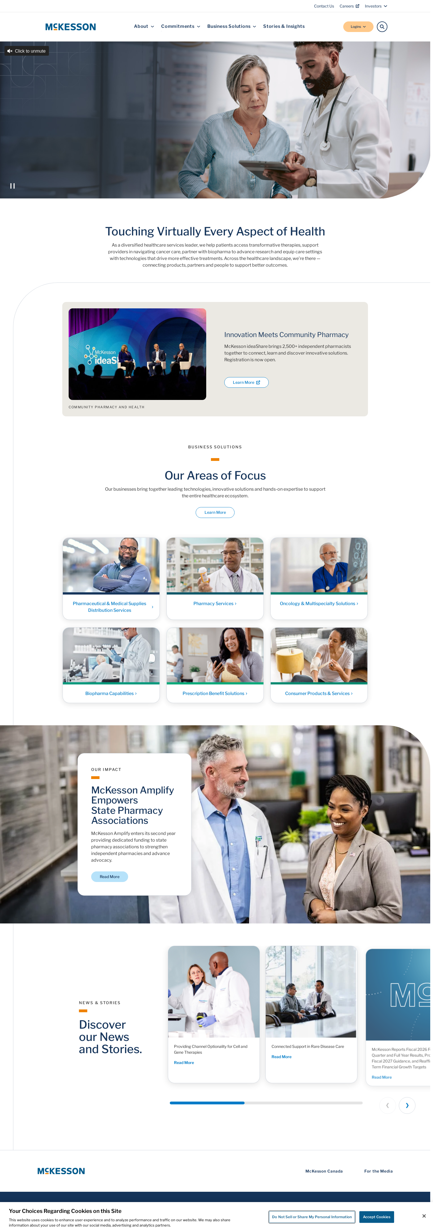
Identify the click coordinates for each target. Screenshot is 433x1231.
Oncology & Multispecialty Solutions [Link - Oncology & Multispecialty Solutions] (319, 605)
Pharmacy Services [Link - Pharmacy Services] (215, 605)
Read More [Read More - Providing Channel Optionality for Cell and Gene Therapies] (186, 1063)
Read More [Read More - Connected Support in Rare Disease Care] (291, 1065)
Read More (110, 876)
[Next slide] (407, 1105)
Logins (358, 26)
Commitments (180, 26)
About (144, 26)
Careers (349, 6)
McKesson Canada (324, 1171)
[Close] (424, 1216)
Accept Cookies (377, 1217)
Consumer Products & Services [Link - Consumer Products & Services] (319, 695)
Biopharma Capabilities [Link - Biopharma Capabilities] (111, 695)
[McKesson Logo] (61, 1171)
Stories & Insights (284, 26)
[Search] (382, 26)
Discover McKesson (107, 163)
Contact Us (324, 6)
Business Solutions (231, 26)
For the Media (378, 1171)
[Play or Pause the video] (12, 186)
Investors (376, 6)
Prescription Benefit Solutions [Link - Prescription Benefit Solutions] (215, 695)
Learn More (246, 382)
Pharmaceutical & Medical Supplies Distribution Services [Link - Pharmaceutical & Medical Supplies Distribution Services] (113, 609)
